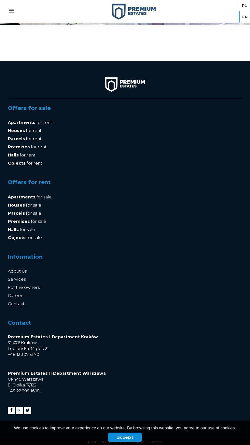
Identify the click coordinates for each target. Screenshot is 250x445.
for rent (30, 122)
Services (17, 279)
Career (15, 295)
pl (244, 5)
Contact (16, 303)
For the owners (24, 287)
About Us (17, 271)
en (245, 17)
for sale (30, 197)
